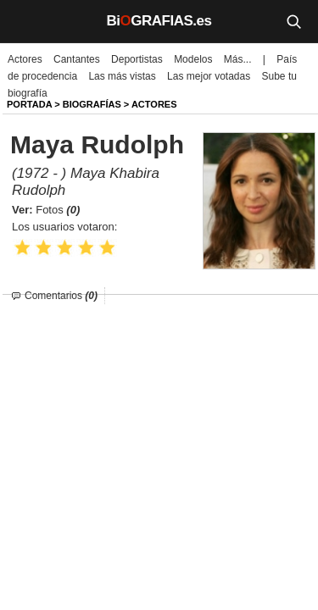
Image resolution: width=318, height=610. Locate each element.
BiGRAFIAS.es (159, 21)
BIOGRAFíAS (92, 104)
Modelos (193, 59)
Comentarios (61, 296)
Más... (238, 59)
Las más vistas (121, 76)
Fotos (58, 209)
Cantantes (76, 59)
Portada (29, 104)
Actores (25, 59)
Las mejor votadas (208, 76)
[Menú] (25, 21)
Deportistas (137, 59)
